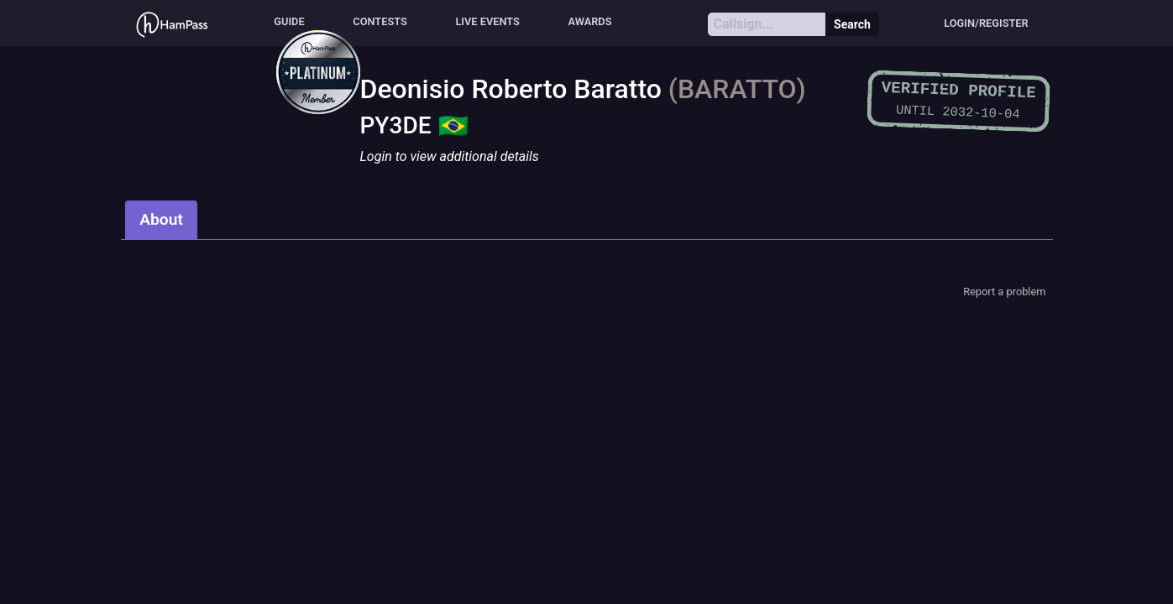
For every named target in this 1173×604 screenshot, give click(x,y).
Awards (590, 21)
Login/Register (986, 23)
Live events (487, 21)
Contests (380, 21)
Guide (289, 21)
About (161, 219)
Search (852, 24)
